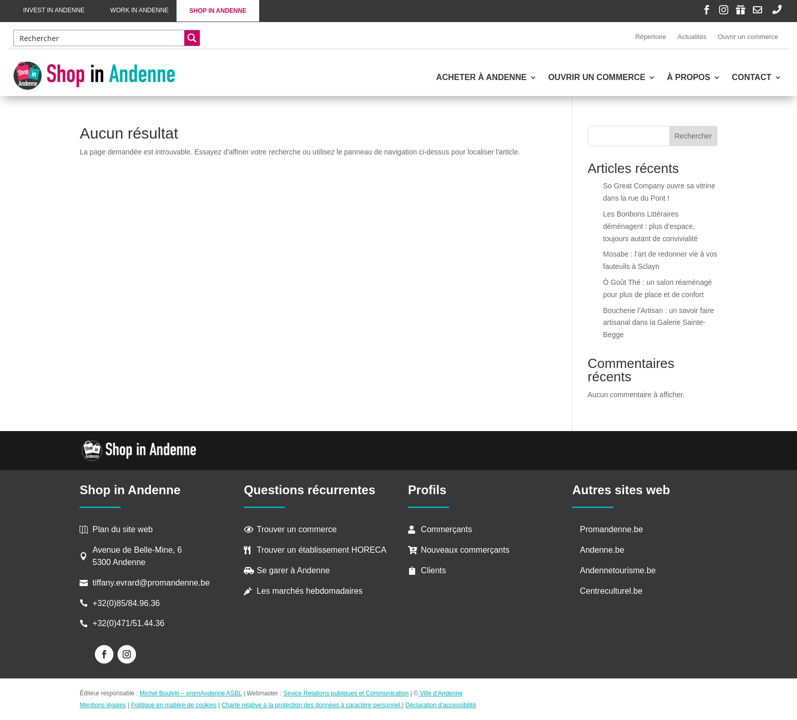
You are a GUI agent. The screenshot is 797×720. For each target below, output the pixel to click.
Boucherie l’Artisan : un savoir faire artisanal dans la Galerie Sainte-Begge (658, 322)
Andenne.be (602, 550)
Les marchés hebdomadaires (309, 591)
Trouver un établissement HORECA (321, 550)
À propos (688, 78)
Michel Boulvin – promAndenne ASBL (191, 693)
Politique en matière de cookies (174, 705)
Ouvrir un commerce (748, 37)
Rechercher (693, 136)
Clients (433, 570)
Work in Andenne (139, 10)
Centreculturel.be (611, 591)
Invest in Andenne (54, 10)
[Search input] (100, 38)
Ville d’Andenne (440, 693)
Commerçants (446, 529)
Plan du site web (122, 529)
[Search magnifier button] (192, 38)
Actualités (691, 37)
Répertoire (651, 37)
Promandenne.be (611, 529)
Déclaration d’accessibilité (440, 705)
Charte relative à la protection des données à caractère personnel (312, 705)
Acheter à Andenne (481, 78)
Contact (751, 78)
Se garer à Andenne (293, 570)
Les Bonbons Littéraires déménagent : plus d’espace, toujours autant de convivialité (650, 226)
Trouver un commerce (297, 529)
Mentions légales (103, 705)
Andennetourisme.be (618, 570)
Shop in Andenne (217, 10)
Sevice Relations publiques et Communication (346, 693)
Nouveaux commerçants (465, 550)
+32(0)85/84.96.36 (126, 603)
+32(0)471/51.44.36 (129, 623)
